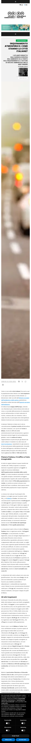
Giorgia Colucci (23, 66)
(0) (21, 5)
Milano (9, 498)
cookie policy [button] (4, 703)
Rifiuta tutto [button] (8, 739)
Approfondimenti (21, 40)
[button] (29, 696)
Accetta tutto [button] (22, 739)
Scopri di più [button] (15, 735)
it (24, 5)
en (26, 5)
